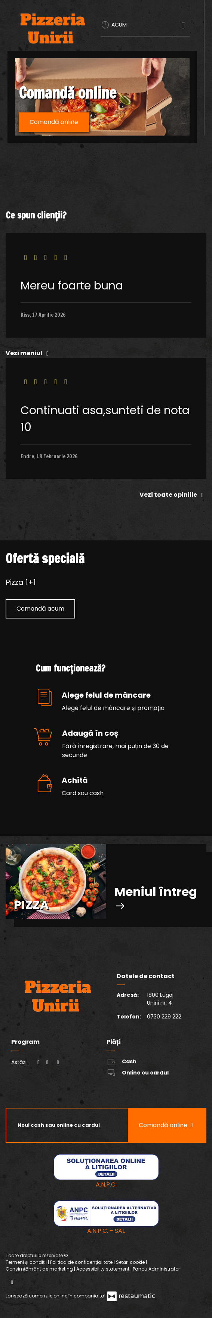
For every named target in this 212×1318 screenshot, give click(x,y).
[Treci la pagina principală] (53, 28)
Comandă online (54, 122)
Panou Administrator (156, 1269)
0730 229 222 (164, 1016)
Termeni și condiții (27, 1262)
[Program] (58, 1062)
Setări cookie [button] (131, 1262)
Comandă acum (40, 608)
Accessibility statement (103, 1269)
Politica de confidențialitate (82, 1262)
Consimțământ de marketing (40, 1269)
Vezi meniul (29, 353)
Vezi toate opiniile (172, 494)
